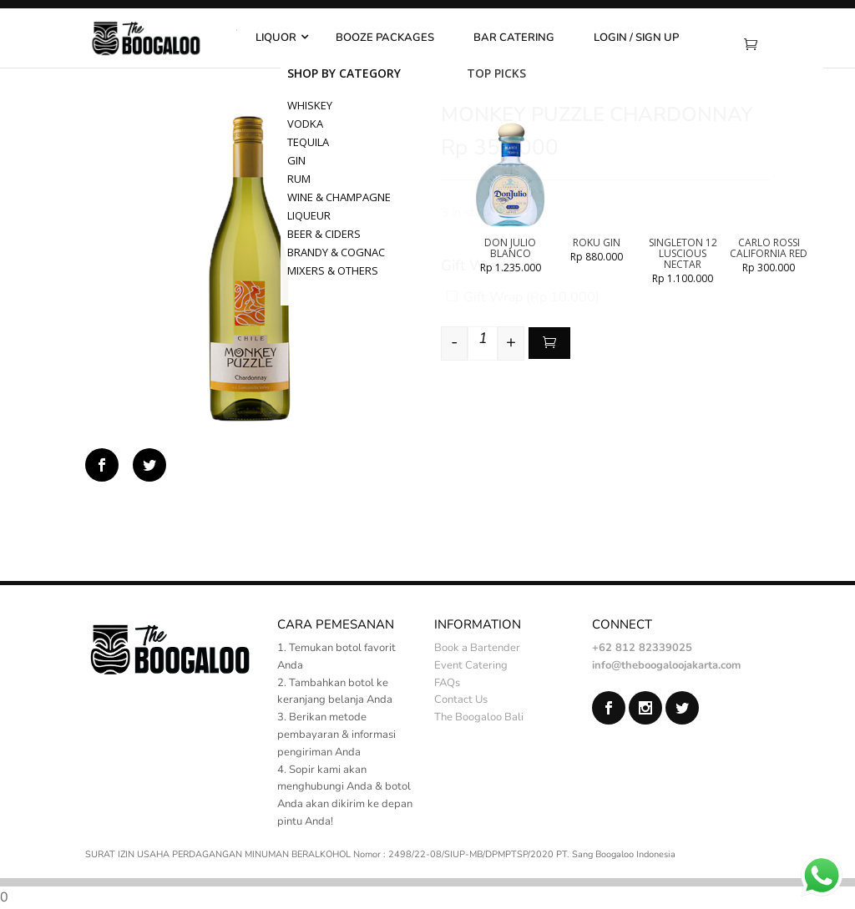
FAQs (447, 682)
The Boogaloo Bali (479, 717)
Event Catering (471, 665)
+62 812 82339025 (642, 647)
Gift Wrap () (523, 297)
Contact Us (461, 699)
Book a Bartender (477, 647)
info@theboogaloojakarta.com (666, 665)
